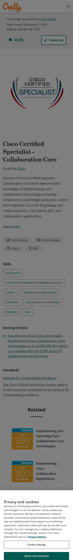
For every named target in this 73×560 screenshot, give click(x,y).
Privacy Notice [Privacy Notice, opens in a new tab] (37, 541)
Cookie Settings (36, 549)
